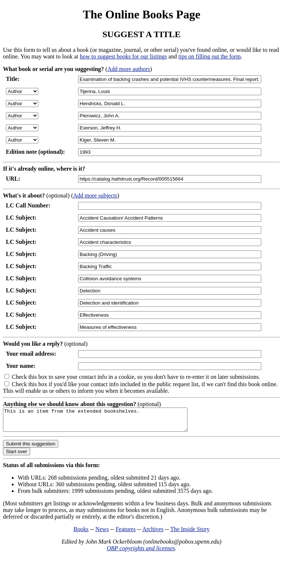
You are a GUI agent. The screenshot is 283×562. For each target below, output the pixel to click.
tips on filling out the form (209, 56)
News (102, 533)
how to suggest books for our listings (123, 56)
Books (80, 533)
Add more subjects (95, 195)
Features (126, 533)
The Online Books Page (141, 14)
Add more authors (128, 69)
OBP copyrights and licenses (140, 552)
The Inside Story (190, 533)
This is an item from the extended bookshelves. (106, 422)
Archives (153, 533)
